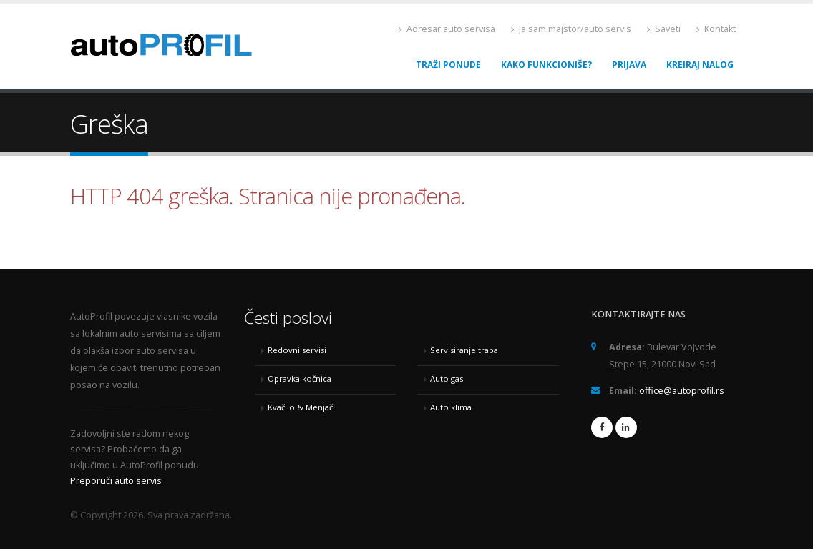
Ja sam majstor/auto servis (571, 29)
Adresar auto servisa (447, 29)
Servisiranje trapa (464, 350)
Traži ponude (448, 65)
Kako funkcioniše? (546, 65)
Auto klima (451, 407)
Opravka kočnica (299, 378)
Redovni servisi (297, 350)
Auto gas (446, 378)
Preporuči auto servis (116, 481)
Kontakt (716, 29)
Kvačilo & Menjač (300, 407)
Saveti (664, 29)
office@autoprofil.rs (681, 391)
